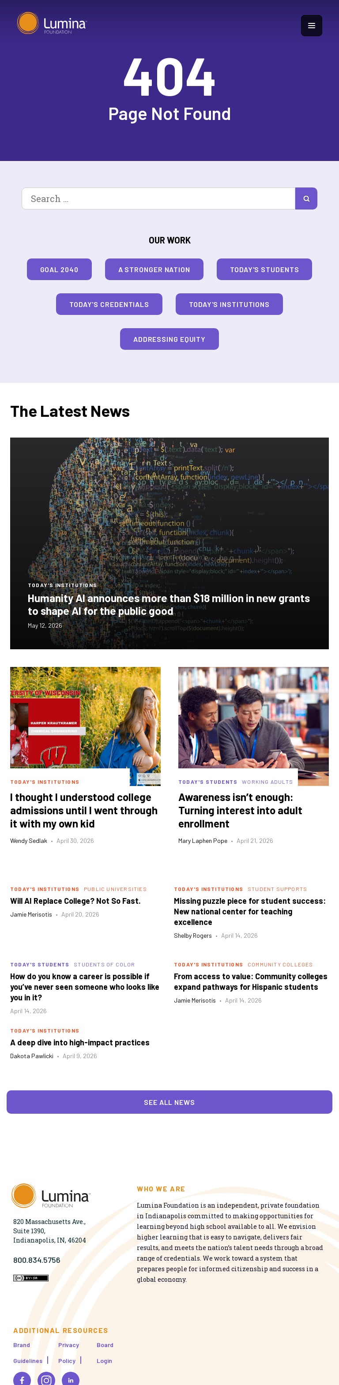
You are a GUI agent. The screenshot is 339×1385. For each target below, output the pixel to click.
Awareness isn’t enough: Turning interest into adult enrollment (240, 810)
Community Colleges (280, 964)
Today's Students (264, 269)
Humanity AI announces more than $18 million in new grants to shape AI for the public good (169, 604)
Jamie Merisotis (31, 914)
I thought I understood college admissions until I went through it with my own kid (84, 810)
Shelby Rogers (193, 935)
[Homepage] (52, 25)
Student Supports (277, 889)
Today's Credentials (109, 304)
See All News (169, 1102)
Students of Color (104, 964)
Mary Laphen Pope (202, 840)
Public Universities (115, 889)
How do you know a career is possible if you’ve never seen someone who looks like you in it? (84, 986)
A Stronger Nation (154, 269)
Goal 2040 (59, 269)
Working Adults (267, 782)
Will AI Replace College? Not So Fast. (75, 901)
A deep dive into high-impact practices (80, 1042)
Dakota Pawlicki (31, 1055)
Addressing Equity (169, 339)
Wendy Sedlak (28, 840)
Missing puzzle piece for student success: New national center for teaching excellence (250, 911)
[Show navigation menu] (311, 25)
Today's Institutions (229, 304)
